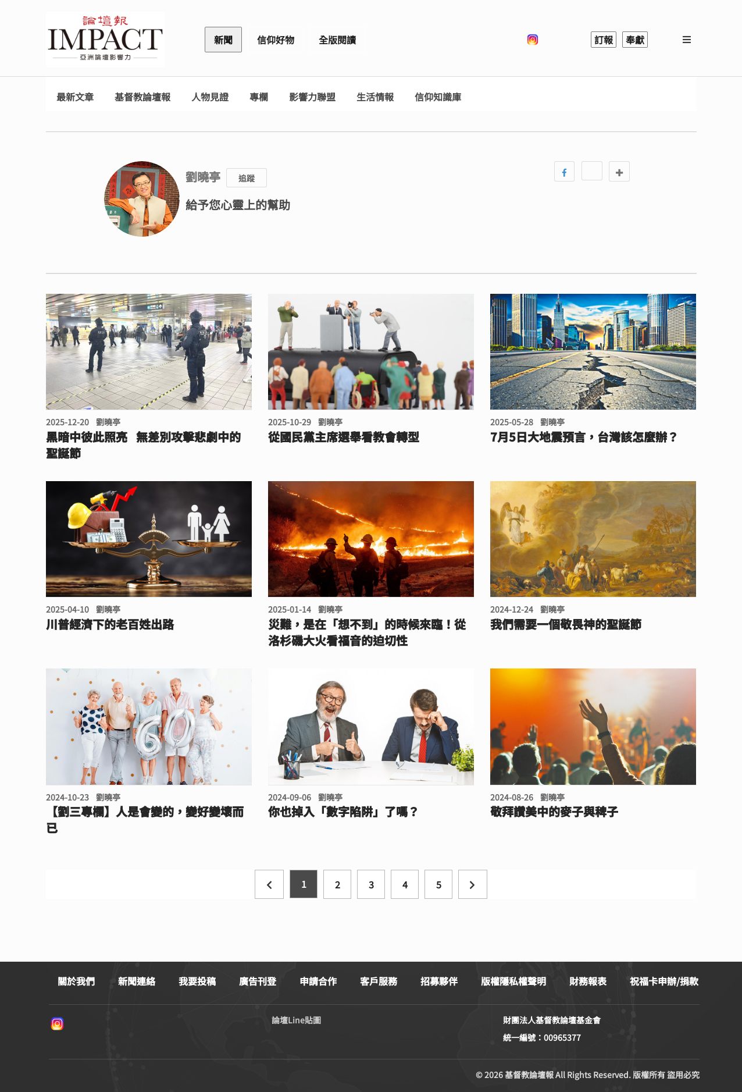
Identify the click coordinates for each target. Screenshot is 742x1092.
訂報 (603, 40)
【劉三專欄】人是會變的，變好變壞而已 (145, 819)
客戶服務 (378, 981)
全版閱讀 (337, 40)
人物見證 (210, 97)
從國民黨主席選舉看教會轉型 (343, 437)
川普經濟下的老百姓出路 (110, 624)
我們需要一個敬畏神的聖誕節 (565, 624)
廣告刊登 (257, 981)
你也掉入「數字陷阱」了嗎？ (343, 811)
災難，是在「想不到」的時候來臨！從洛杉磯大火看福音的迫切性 (367, 632)
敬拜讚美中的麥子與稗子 (554, 811)
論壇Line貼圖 (296, 1020)
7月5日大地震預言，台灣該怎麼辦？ (584, 437)
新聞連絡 (136, 981)
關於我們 (76, 981)
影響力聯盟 (312, 97)
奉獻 (635, 40)
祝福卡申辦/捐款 (664, 981)
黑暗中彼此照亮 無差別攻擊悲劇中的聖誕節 (143, 445)
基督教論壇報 (142, 97)
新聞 (223, 40)
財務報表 (588, 981)
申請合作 (318, 981)
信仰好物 (275, 40)
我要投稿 (197, 981)
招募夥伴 (439, 981)
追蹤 (246, 178)
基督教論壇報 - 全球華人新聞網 (105, 39)
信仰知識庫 (438, 97)
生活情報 (375, 97)
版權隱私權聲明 (513, 981)
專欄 (258, 97)
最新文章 (75, 97)
